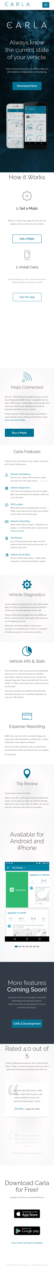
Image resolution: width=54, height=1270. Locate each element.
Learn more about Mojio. (16, 420)
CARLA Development (27, 1023)
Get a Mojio (27, 238)
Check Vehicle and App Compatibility (27, 1243)
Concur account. (17, 531)
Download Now (27, 86)
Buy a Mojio (19, 432)
